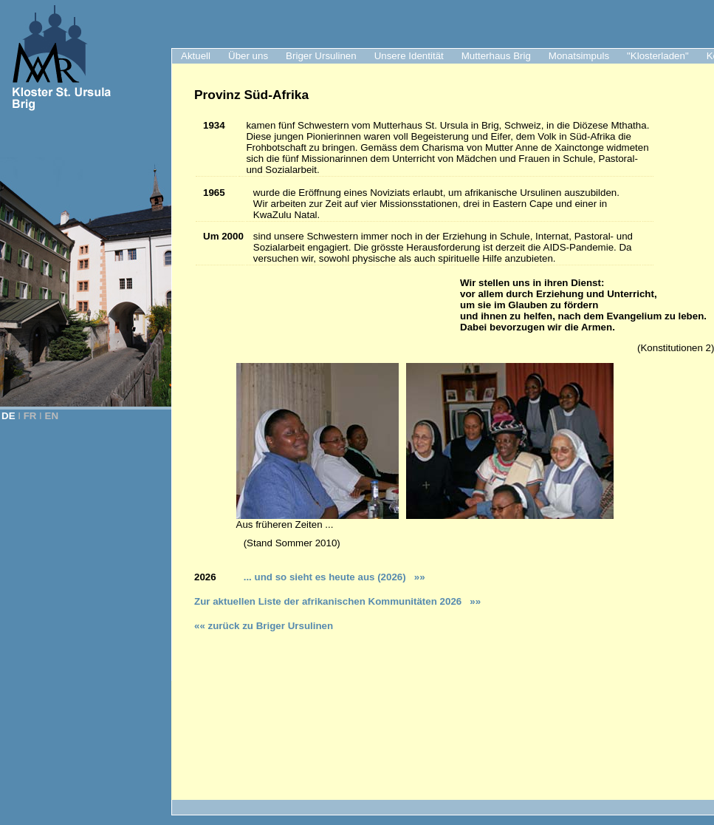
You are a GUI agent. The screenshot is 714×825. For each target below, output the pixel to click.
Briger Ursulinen (321, 55)
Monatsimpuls (579, 55)
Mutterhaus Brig (496, 55)
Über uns (248, 55)
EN (52, 415)
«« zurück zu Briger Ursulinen (263, 625)
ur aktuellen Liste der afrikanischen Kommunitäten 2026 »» (340, 601)
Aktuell (195, 55)
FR (30, 415)
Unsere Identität (409, 55)
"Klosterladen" (658, 55)
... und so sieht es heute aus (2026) (331, 577)
